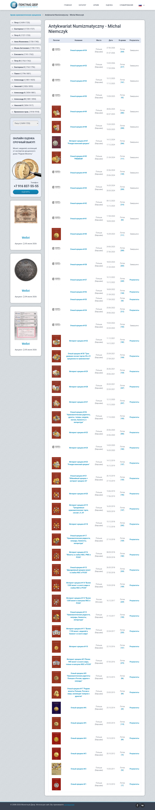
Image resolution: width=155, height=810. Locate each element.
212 (122, 312)
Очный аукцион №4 (78, 738)
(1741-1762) (23, 54)
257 (122, 403)
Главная (68, 5)
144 (122, 293)
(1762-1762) (21, 61)
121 (122, 648)
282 (122, 113)
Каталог (82, 5)
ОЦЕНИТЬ (26, 192)
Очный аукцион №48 (78, 127)
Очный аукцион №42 (78, 203)
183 (122, 449)
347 (122, 388)
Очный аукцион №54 (78, 50)
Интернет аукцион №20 (78, 494)
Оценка (109, 5)
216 (122, 205)
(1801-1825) (23, 80)
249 (122, 281)
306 (122, 434)
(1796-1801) (21, 73)
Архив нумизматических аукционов (25, 15)
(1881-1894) (24, 99)
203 (122, 266)
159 (122, 541)
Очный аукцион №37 (78, 280)
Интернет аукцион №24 (78, 448)
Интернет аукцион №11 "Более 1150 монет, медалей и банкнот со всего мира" (78, 631)
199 (122, 617)
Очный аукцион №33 (78, 326)
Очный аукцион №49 (78, 112)
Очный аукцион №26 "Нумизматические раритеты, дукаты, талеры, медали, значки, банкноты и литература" (78, 417)
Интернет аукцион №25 (78, 432)
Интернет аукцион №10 (78, 646)
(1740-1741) (26, 48)
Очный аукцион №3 (78, 754)
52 (122, 770)
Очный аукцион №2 (78, 769)
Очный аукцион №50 (78, 96)
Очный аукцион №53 (78, 66)
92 (122, 98)
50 (122, 301)
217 (122, 67)
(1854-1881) (23, 92)
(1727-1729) (21, 35)
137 (122, 464)
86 (122, 678)
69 (122, 709)
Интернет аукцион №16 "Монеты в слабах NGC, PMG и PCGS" (78, 554)
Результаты (134, 280)
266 (122, 143)
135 (122, 480)
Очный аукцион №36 (78, 292)
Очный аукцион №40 (78, 234)
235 (122, 633)
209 (122, 189)
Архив (96, 5)
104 (122, 357)
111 (122, 159)
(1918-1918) (25, 112)
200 (122, 128)
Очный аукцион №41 (78, 219)
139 (122, 174)
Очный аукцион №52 (78, 81)
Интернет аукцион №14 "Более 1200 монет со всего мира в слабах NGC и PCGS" (78, 585)
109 (122, 587)
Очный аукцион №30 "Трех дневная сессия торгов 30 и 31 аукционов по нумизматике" (78, 356)
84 (122, 694)
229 (122, 602)
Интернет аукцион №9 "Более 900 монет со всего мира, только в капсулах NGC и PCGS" (78, 661)
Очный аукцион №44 (78, 173)
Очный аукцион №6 (78, 708)
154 (122, 373)
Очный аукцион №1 (78, 784)
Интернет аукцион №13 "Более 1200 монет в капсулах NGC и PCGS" (78, 600)
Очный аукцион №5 (78, 723)
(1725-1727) (23, 29)
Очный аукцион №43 (78, 188)
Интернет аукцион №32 (78, 341)
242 (122, 525)
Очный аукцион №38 (78, 264)
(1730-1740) (25, 41)
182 (122, 342)
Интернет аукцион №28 (78, 387)
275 (122, 663)
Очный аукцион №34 (78, 310)
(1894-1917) (23, 105)
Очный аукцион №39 (78, 249)
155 (122, 327)
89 (122, 740)
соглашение (69, 805)
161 (122, 82)
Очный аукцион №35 (78, 299)
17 (122, 785)
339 (122, 571)
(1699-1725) (21, 22)
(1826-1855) (22, 86)
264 (122, 52)
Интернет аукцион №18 (78, 524)
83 (122, 220)
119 (122, 724)
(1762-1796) (23, 67)
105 (122, 419)
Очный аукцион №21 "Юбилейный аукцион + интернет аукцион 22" (78, 478)
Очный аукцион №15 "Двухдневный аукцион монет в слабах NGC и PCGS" (78, 570)
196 (122, 495)
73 (122, 755)
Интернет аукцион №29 (78, 371)
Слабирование (126, 5)
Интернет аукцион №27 (78, 402)
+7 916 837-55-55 (26, 186)
